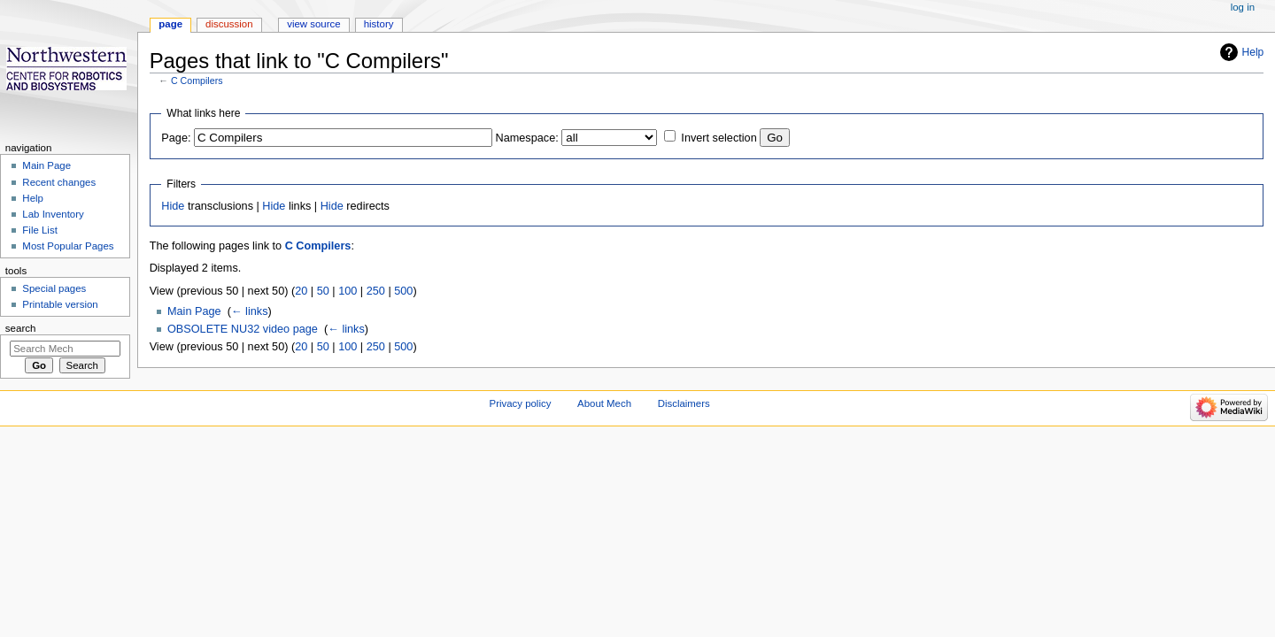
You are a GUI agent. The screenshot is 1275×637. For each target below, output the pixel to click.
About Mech (604, 403)
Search (20, 328)
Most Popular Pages (67, 246)
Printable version (59, 304)
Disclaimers (684, 403)
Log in (1243, 7)
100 (347, 291)
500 (403, 291)
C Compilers (197, 80)
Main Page (194, 311)
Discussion (228, 24)
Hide (172, 206)
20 (301, 291)
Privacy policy (521, 403)
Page (170, 24)
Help (1253, 52)
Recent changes (59, 182)
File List (39, 230)
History (379, 24)
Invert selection (718, 138)
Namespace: (527, 138)
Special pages (54, 288)
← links (249, 311)
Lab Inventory (52, 214)
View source (313, 24)
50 (323, 291)
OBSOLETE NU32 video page (242, 329)
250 (376, 291)
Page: (175, 138)
